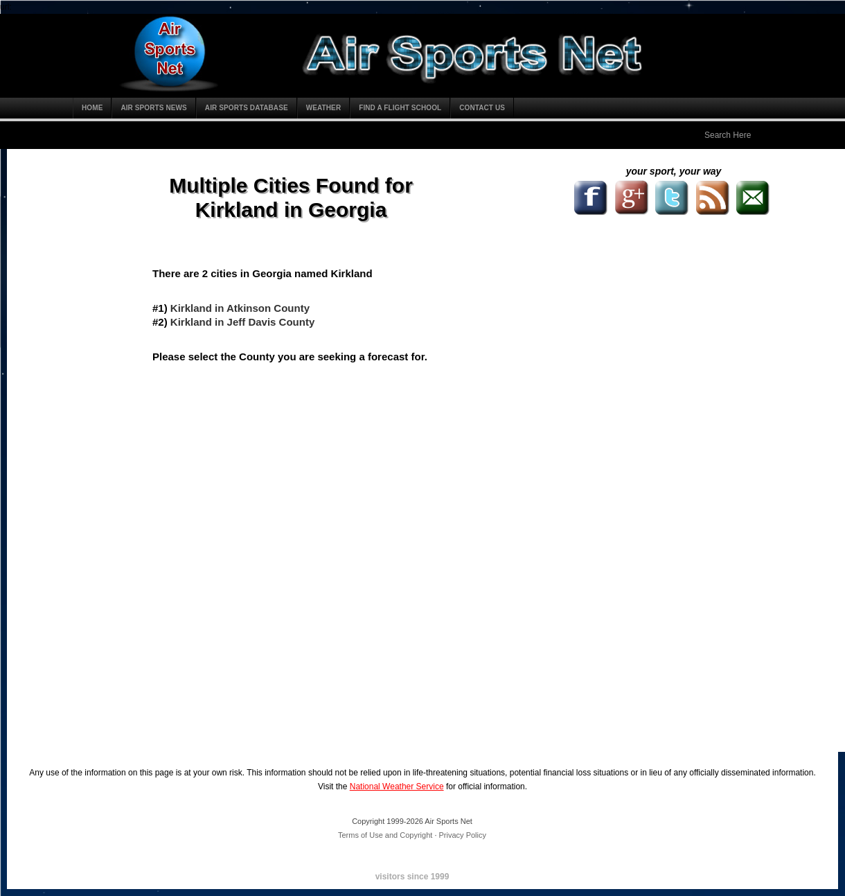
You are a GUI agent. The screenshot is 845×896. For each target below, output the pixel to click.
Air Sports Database (246, 108)
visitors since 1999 (412, 876)
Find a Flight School (400, 108)
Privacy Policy (462, 835)
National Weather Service (397, 786)
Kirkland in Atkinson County (240, 308)
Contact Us (482, 108)
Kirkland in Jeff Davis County (242, 322)
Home (92, 108)
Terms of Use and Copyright (385, 835)
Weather (323, 108)
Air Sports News (153, 108)
